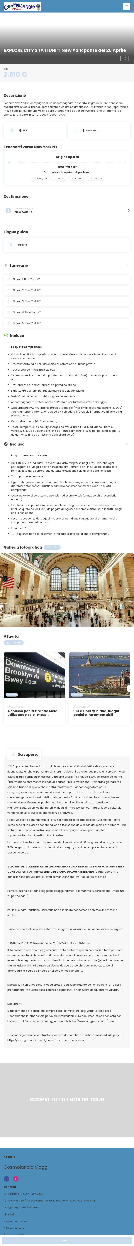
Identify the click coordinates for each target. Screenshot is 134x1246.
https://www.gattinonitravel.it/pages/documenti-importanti (46, 1040)
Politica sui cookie (14, 1228)
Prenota (67, 1240)
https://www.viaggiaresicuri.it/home (92, 1021)
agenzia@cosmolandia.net (23, 1207)
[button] (126, 590)
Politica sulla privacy (15, 1221)
